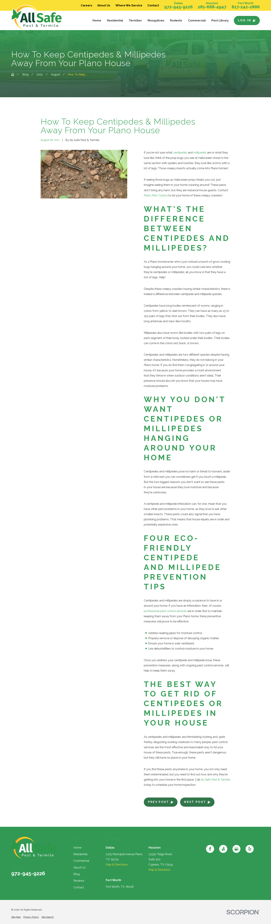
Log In (247, 20)
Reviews (78, 880)
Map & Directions (117, 864)
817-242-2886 (246, 7)
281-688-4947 (212, 7)
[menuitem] (16, 916)
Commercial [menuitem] (197, 20)
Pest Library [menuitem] (220, 20)
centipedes (180, 152)
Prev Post (161, 801)
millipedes (199, 152)
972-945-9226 (178, 7)
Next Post (197, 801)
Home (77, 847)
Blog (76, 873)
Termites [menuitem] (135, 20)
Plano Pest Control (156, 195)
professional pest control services (165, 610)
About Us (103, 5)
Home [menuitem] (96, 20)
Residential (80, 853)
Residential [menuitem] (115, 20)
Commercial (81, 860)
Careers (86, 5)
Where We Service (128, 5)
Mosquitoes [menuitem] (156, 20)
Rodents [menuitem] (176, 20)
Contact (153, 5)
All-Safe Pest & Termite (215, 779)
